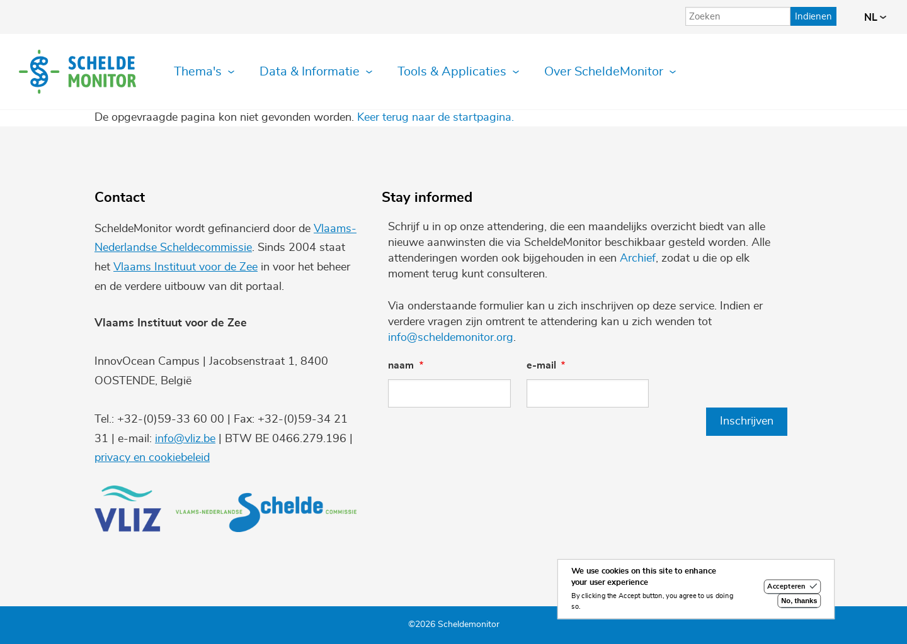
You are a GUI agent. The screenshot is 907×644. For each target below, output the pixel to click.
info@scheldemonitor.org (450, 337)
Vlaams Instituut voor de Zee (185, 267)
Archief (638, 258)
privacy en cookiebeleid (152, 458)
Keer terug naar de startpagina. (435, 117)
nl (875, 18)
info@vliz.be (185, 439)
